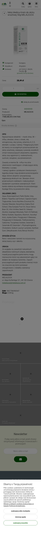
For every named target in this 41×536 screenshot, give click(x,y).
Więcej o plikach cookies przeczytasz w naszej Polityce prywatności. (18, 505)
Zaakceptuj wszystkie (20, 523)
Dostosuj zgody (20, 517)
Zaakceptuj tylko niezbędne (20, 511)
